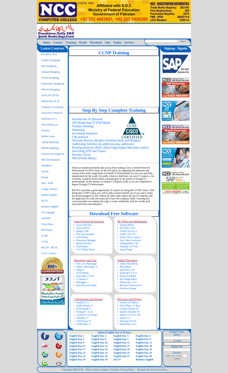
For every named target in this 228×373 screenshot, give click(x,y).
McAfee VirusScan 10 (131, 285)
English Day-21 (77, 352)
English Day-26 (100, 356)
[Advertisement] (114, 80)
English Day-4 (143, 335)
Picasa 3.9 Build (128, 276)
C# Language (48, 212)
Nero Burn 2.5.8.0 (85, 276)
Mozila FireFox (84, 243)
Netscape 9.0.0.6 (128, 321)
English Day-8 (143, 339)
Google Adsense (49, 189)
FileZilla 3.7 (82, 318)
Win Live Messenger (86, 263)
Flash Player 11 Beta (130, 305)
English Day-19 (122, 349)
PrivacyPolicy (127, 369)
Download (96, 42)
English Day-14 (100, 346)
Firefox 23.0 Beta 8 (129, 302)
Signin (182, 48)
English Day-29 (77, 359)
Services (129, 42)
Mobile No (176, 346)
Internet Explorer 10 (130, 311)
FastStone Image (128, 288)
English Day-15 (122, 346)
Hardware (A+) (48, 118)
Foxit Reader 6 (83, 308)
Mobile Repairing (50, 148)
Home (46, 42)
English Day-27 (122, 356)
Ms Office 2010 (127, 228)
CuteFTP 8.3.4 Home (86, 315)
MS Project (46, 230)
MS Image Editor (128, 279)
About (96, 369)
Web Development (50, 159)
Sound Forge (126, 249)
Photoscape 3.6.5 (128, 282)
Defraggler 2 (82, 282)
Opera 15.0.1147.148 (130, 315)
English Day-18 (100, 349)
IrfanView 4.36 (127, 270)
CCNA (44, 241)
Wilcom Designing (50, 89)
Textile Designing (50, 77)
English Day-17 (77, 349)
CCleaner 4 (81, 279)
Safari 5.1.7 (125, 318)
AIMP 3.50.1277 (128, 234)
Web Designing (49, 66)
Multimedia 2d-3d (50, 101)
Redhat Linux (48, 136)
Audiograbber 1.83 (129, 243)
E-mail (177, 340)
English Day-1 (76, 335)
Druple (44, 177)
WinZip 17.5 (82, 302)
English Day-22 (100, 352)
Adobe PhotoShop (129, 263)
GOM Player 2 (83, 324)
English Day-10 (100, 342)
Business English (49, 206)
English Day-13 (77, 346)
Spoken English (49, 195)
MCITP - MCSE (49, 247)
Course (177, 352)
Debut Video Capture (130, 237)
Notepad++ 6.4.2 (84, 311)
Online (117, 42)
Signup (169, 48)
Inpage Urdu (82, 231)
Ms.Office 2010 (49, 54)
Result (83, 42)
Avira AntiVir (83, 228)
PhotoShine (125, 266)
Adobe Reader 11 (84, 305)
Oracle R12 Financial (51, 113)
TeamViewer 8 (83, 321)
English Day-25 (77, 356)
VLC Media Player (85, 249)
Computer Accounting (52, 107)
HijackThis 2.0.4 (128, 324)
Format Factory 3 (128, 231)
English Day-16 (144, 346)
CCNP (44, 235)
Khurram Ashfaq (159, 369)
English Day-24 (144, 352)
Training (71, 42)
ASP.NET (46, 218)
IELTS (44, 200)
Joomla (44, 171)
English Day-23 (122, 352)
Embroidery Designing (52, 83)
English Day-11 (122, 342)
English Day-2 (99, 335)
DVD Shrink (82, 273)
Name (177, 334)
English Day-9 (76, 342)
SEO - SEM (47, 183)
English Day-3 (121, 335)
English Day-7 (121, 339)
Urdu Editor (82, 237)
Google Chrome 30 (129, 308)
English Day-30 (100, 359)
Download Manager (86, 240)
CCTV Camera (48, 253)
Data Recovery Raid (86, 285)
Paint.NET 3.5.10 (128, 273)
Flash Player (82, 246)
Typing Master (127, 225)
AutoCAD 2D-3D (50, 95)
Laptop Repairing (50, 142)
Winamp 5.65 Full (129, 246)
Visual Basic (47, 224)
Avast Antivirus (84, 225)
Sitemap (114, 369)
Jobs (107, 42)
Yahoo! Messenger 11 (87, 266)
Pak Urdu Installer (85, 234)
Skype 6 (80, 270)
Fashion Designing (50, 72)
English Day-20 (144, 349)
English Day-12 (144, 342)
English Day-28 (144, 356)
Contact (58, 42)
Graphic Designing (50, 60)
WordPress (46, 165)
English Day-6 (99, 339)
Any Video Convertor (130, 240)
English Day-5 (76, 339)
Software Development (52, 154)
